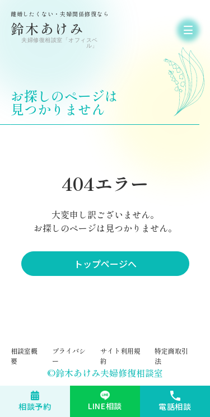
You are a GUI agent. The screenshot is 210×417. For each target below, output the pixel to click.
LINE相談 (105, 405)
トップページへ (105, 263)
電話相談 (175, 406)
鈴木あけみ (55, 30)
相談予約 (35, 406)
